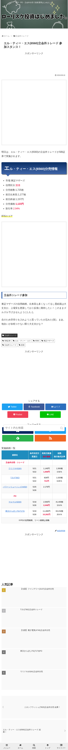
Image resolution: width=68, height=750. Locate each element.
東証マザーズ (49, 341)
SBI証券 (7, 341)
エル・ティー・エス (23, 341)
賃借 (22, 345)
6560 (37, 341)
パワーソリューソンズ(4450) (15, 487)
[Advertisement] (34, 62)
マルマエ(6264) (15, 502)
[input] (34, 428)
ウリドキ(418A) (15, 468)
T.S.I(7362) (15, 478)
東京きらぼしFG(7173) (15, 511)
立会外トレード (10, 335)
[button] (62, 428)
